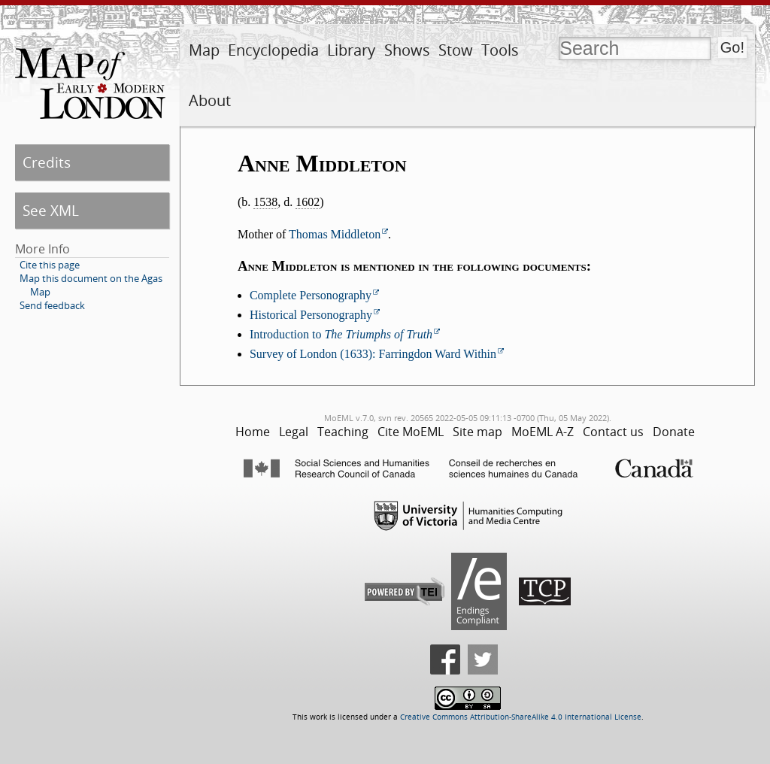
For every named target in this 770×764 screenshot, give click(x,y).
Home (252, 431)
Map (204, 50)
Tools (500, 50)
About (210, 100)
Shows (407, 50)
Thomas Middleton (334, 234)
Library (351, 50)
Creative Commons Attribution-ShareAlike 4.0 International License (520, 717)
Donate (674, 431)
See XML (51, 210)
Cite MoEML (410, 431)
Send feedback (52, 305)
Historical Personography (311, 314)
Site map (477, 431)
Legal (293, 431)
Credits (47, 162)
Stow (455, 50)
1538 (265, 202)
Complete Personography (310, 295)
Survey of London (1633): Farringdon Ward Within (373, 353)
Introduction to (341, 334)
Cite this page (50, 264)
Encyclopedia (273, 50)
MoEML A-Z (542, 431)
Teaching (342, 431)
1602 (308, 202)
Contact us (613, 431)
